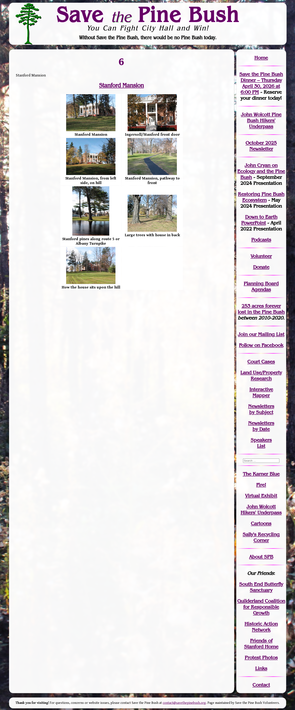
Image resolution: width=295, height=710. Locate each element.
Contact (261, 685)
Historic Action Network (261, 627)
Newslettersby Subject (261, 409)
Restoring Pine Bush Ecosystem (261, 197)
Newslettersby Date (261, 426)
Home (261, 58)
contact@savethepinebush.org (184, 703)
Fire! (261, 485)
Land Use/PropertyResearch (261, 375)
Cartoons (261, 523)
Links (261, 668)
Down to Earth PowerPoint (259, 220)
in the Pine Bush (261, 309)
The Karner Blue (261, 474)
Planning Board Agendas (261, 286)
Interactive (261, 389)
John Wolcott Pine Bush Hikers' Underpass (261, 120)
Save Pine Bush (147, 14)
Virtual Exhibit (261, 496)
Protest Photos (261, 657)
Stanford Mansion (121, 85)
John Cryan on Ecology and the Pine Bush (261, 171)
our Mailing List (266, 334)
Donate (261, 267)
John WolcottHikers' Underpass (261, 509)
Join (243, 334)
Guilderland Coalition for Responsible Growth (261, 607)
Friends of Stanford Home (261, 644)
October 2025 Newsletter (261, 146)
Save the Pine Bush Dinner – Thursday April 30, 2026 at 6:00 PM (261, 83)
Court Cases (261, 362)
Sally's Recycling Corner (261, 537)
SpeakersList (261, 443)
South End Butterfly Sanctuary (261, 587)
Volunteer (261, 256)
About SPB (261, 557)
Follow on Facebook (261, 345)
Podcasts (261, 240)
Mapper (261, 395)
